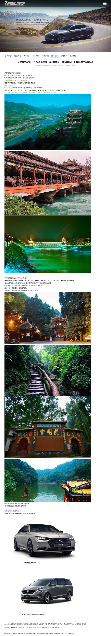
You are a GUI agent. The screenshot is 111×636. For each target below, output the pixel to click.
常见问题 (45, 56)
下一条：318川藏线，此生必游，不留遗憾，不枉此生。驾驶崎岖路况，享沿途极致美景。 (33, 627)
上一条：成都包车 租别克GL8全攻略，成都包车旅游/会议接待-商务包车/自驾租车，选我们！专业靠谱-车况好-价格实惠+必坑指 (45, 624)
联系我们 (26, 56)
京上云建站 (70, 633)
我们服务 (36, 56)
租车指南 (54, 56)
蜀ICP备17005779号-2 (55, 633)
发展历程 (17, 56)
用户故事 (73, 56)
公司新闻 (63, 56)
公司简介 (8, 56)
